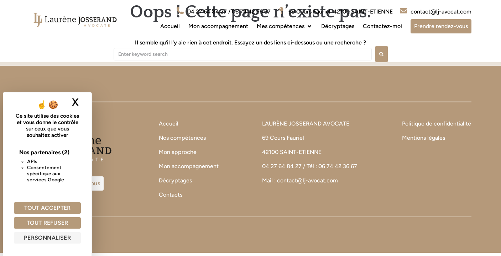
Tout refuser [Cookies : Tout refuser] (47, 222)
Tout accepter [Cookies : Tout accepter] (47, 207)
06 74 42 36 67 (338, 166)
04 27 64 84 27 (282, 166)
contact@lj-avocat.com (307, 180)
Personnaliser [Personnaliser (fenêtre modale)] (47, 237)
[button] (284, 26)
